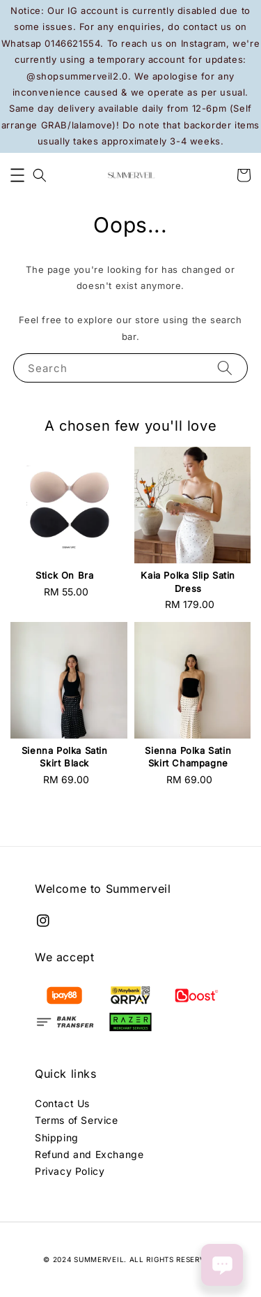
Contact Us (62, 1103)
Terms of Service (76, 1120)
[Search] (225, 367)
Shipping (57, 1137)
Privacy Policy (69, 1171)
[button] (17, 175)
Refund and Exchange (89, 1154)
